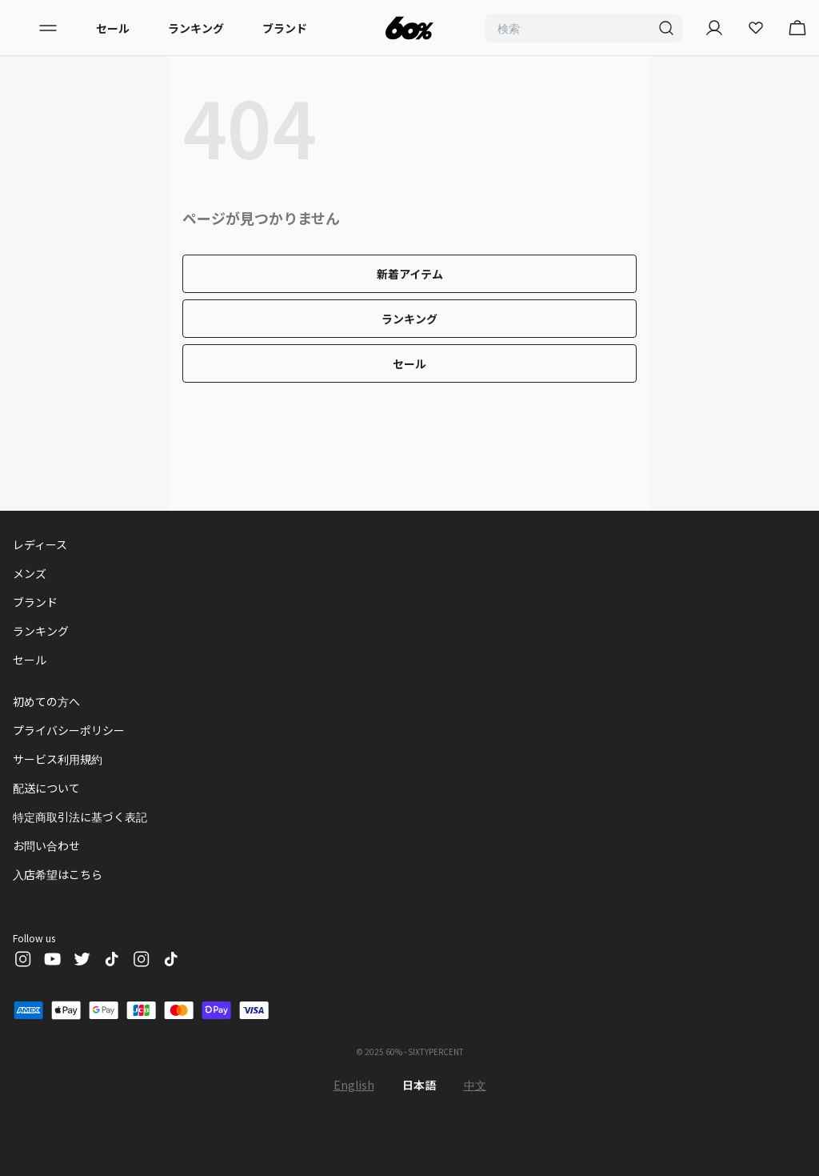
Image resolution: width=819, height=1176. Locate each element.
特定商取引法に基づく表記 (80, 817)
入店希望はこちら (57, 874)
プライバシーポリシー (69, 730)
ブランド (284, 28)
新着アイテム (410, 274)
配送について (46, 788)
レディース (40, 544)
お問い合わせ (46, 845)
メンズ (29, 573)
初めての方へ (46, 701)
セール (113, 28)
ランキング (196, 28)
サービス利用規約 (57, 759)
